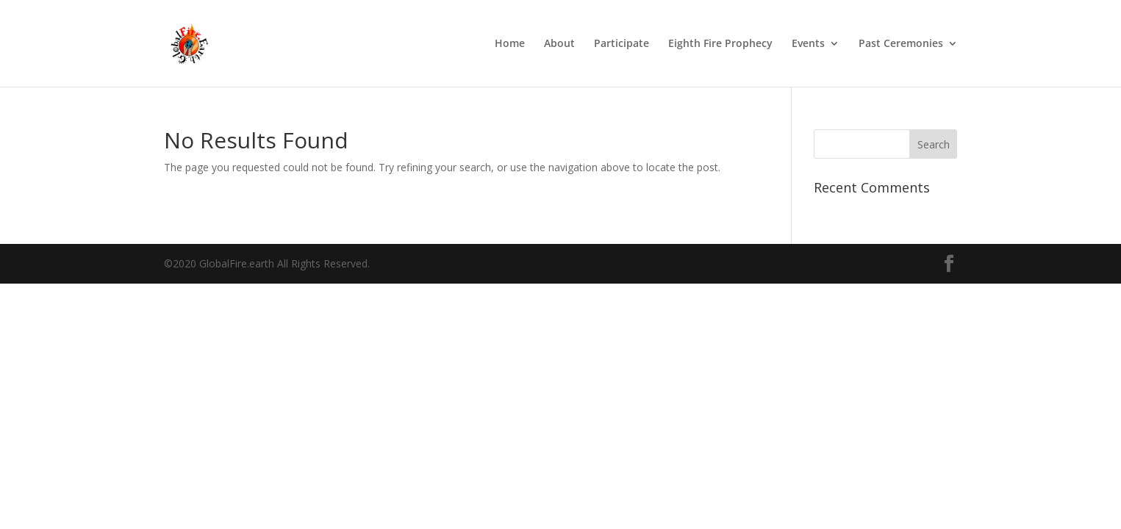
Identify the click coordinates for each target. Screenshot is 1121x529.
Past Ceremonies (901, 44)
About (559, 44)
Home (510, 44)
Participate (621, 44)
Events (808, 44)
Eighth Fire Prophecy (720, 44)
